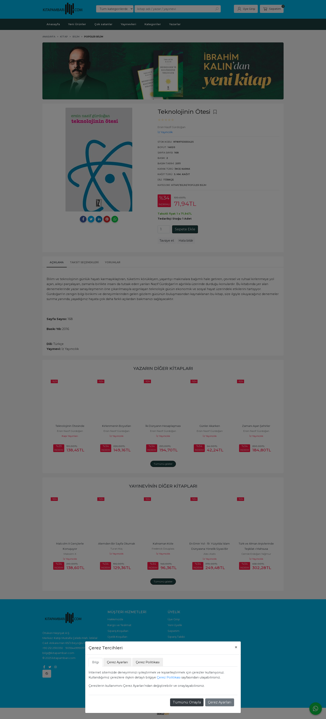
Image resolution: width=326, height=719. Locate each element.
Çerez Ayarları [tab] (117, 662)
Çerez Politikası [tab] (147, 662)
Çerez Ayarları (219, 702)
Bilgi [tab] (95, 662)
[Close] (236, 647)
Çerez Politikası (168, 677)
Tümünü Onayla (187, 702)
